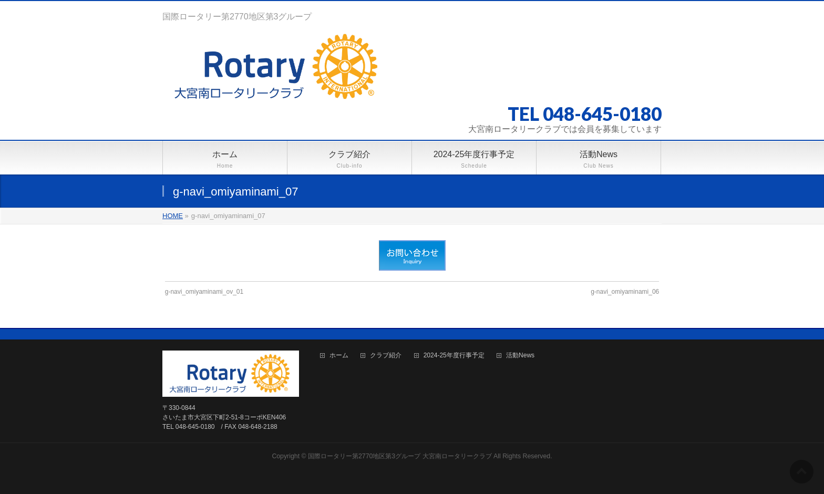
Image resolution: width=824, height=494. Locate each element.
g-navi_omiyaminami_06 (625, 291)
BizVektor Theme (412, 467)
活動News (520, 355)
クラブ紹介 (385, 355)
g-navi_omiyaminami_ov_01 (204, 291)
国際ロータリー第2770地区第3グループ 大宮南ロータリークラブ (400, 456)
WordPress (364, 467)
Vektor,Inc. (462, 467)
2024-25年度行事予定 (454, 355)
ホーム (338, 355)
